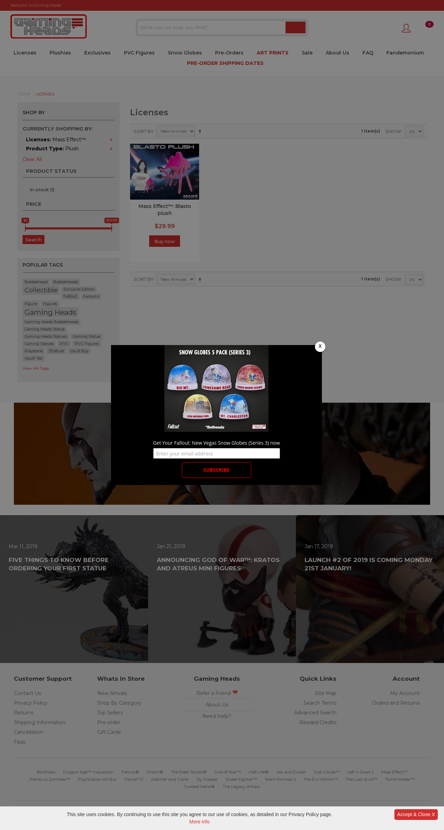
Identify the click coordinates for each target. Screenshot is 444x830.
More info (199, 821)
